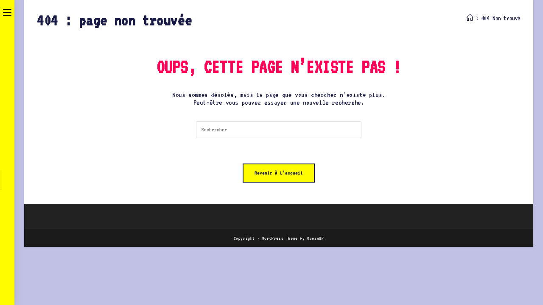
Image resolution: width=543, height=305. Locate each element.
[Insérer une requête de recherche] (278, 129)
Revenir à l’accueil (279, 173)
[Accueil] (469, 18)
